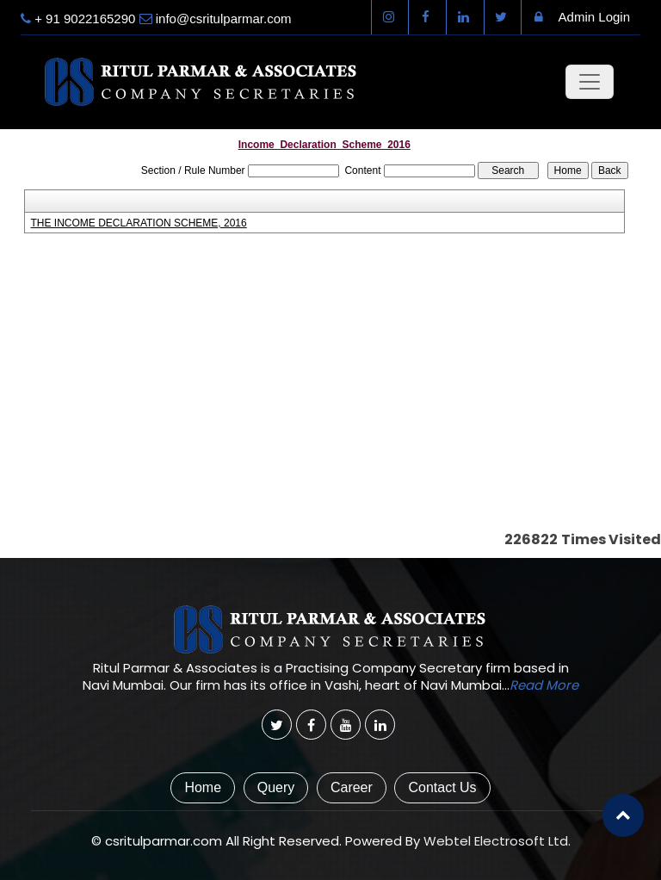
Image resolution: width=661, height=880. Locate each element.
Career (351, 787)
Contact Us (442, 787)
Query (276, 787)
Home (202, 787)
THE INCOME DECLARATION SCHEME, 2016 (139, 223)
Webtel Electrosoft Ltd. (497, 841)
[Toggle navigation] (589, 82)
